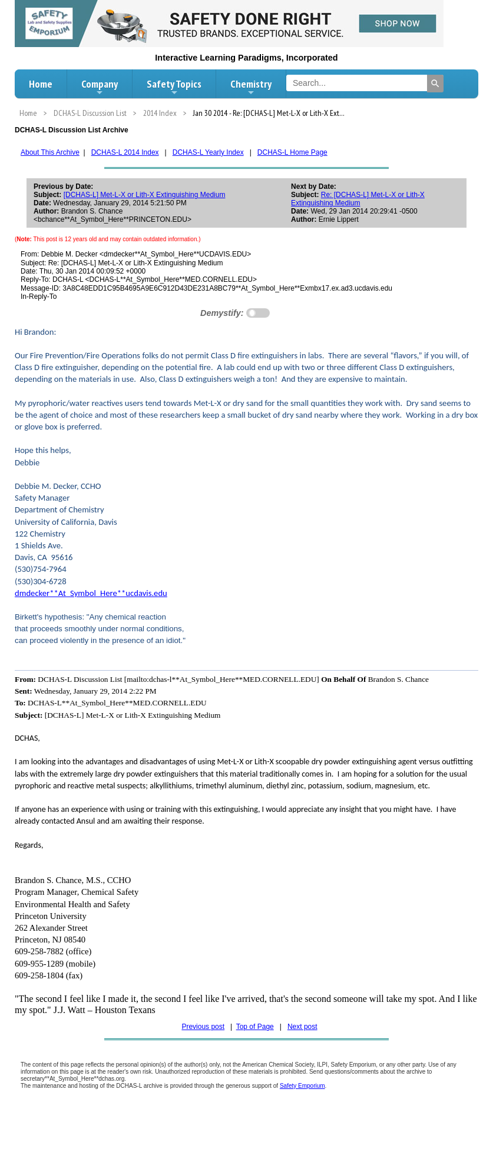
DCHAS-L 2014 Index (125, 152)
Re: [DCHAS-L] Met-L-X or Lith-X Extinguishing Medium (358, 199)
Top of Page (255, 1027)
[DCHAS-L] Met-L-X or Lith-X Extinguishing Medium (145, 195)
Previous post (202, 1027)
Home (40, 84)
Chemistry (251, 87)
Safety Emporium (302, 1086)
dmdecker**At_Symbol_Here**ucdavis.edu (91, 593)
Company (99, 87)
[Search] (435, 83)
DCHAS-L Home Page (292, 152)
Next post (302, 1027)
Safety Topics (174, 87)
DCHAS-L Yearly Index (208, 152)
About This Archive (50, 152)
